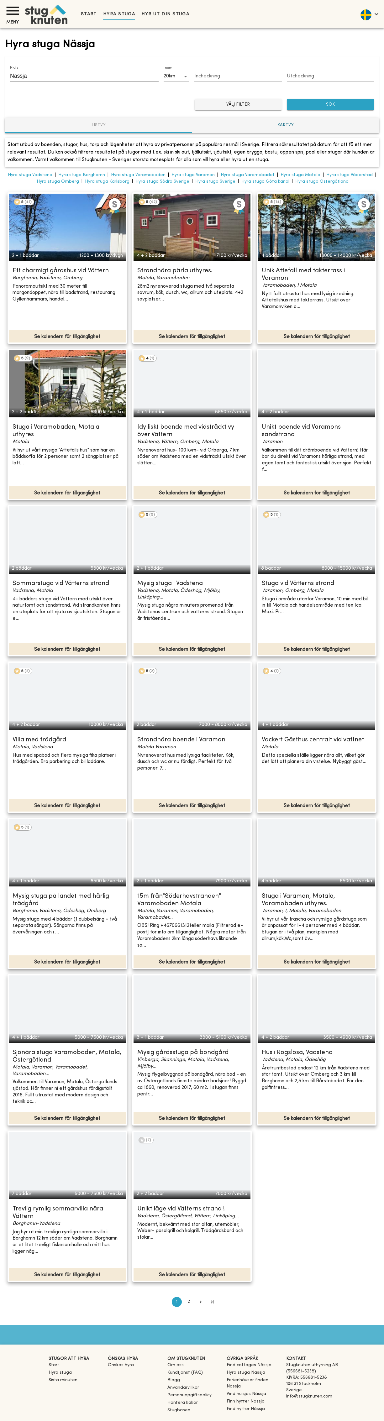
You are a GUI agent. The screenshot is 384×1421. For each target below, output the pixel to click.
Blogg (173, 1380)
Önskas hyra (121, 1365)
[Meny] (13, 11)
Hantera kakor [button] (182, 1403)
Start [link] (89, 14)
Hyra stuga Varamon (193, 175)
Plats (14, 68)
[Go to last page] (213, 1302)
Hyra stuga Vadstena (30, 175)
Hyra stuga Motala (300, 175)
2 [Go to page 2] (189, 1302)
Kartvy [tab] (285, 125)
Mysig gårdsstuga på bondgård (183, 1053)
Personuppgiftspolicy (189, 1395)
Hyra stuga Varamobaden (138, 175)
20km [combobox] (169, 76)
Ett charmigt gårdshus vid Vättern (61, 271)
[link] (249, 1365)
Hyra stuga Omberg (58, 182)
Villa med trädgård (39, 740)
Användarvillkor (183, 1388)
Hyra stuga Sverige (215, 182)
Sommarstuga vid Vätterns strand (61, 584)
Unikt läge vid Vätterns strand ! (181, 1209)
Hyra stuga (119, 14)
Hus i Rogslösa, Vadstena (297, 1053)
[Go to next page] (201, 1302)
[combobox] (79, 76)
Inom (168, 68)
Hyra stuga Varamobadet (248, 175)
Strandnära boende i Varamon (181, 740)
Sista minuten (63, 1380)
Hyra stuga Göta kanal (265, 182)
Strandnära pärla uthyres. (175, 271)
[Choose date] (237, 76)
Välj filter (238, 105)
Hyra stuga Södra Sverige (162, 182)
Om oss (175, 1365)
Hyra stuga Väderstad (349, 175)
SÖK (330, 105)
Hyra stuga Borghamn (81, 175)
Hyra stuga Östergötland (322, 182)
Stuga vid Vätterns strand (298, 584)
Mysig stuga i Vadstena (170, 584)
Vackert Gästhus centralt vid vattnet (313, 740)
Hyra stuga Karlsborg (107, 182)
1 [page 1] (177, 1302)
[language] (369, 14)
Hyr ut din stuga (165, 14)
